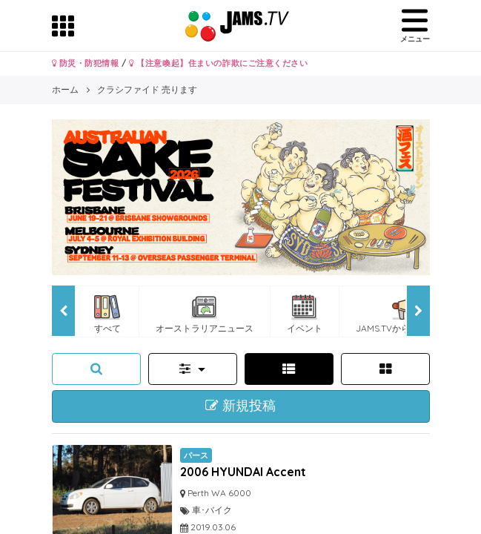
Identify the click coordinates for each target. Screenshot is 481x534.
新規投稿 (240, 405)
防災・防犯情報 (85, 63)
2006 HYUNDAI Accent (243, 471)
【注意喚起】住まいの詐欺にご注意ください (218, 63)
